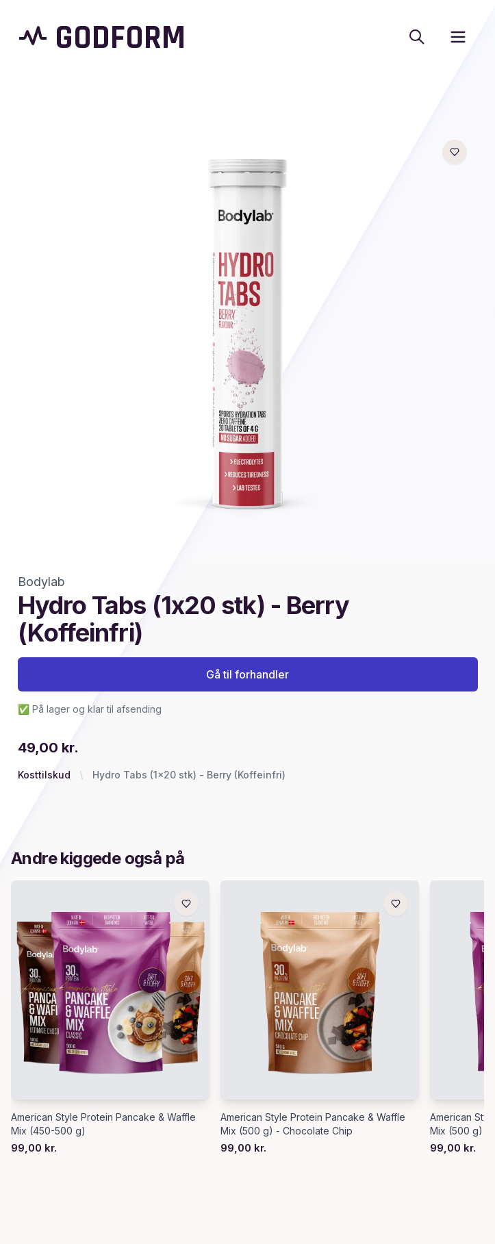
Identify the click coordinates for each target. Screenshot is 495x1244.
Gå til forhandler (247, 674)
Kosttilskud (44, 774)
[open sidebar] (458, 37)
